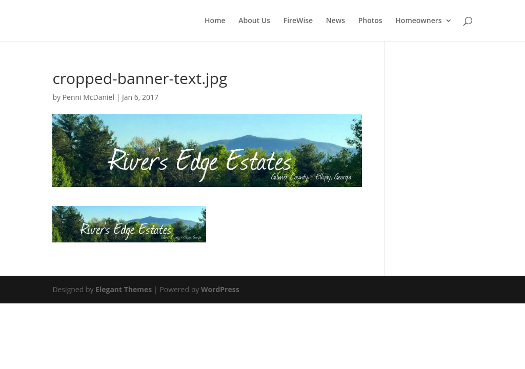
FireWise (298, 21)
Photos (370, 21)
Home (215, 21)
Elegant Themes (123, 289)
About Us (254, 21)
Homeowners (418, 21)
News (335, 21)
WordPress (220, 289)
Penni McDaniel (88, 97)
